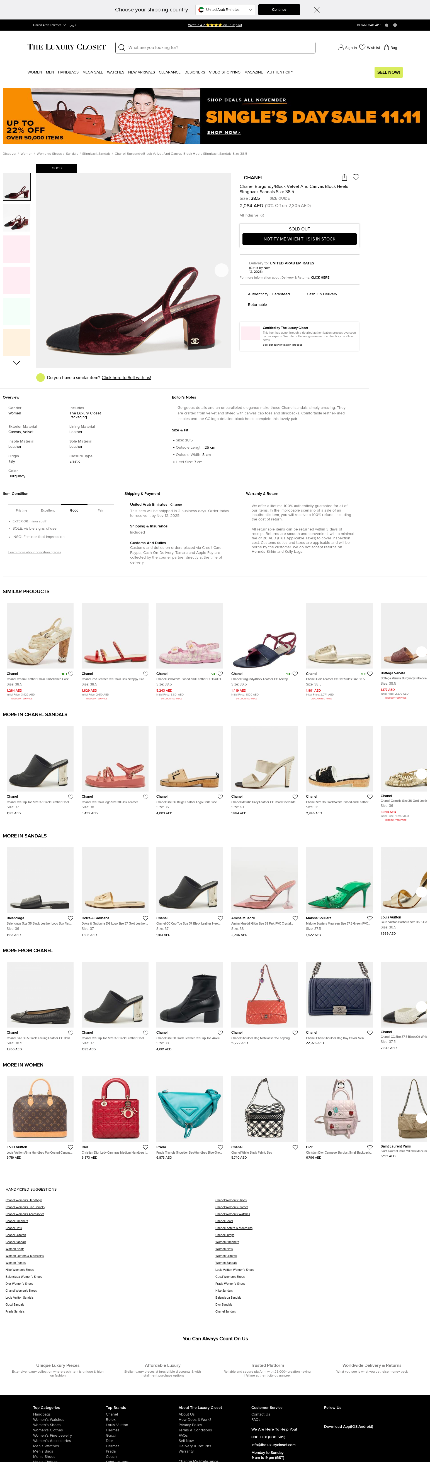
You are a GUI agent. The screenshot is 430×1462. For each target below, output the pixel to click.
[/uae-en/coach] (142, 1457)
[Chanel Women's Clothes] (319, 1209)
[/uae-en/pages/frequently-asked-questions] (215, 1436)
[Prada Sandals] (110, 1313)
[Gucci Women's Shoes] (319, 1278)
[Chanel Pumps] (319, 1237)
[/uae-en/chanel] (142, 1414)
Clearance (170, 72)
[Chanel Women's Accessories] (110, 1216)
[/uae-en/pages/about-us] (215, 1414)
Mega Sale (92, 72)
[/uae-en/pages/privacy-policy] (215, 1425)
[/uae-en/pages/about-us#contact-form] (287, 1414)
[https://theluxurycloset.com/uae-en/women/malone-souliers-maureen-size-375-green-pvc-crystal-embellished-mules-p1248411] (339, 889)
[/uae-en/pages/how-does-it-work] (215, 1420)
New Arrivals (141, 72)
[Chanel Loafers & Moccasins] (319, 1230)
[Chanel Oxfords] (110, 1237)
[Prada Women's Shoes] (319, 1285)
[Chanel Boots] (319, 1223)
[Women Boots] (110, 1250)
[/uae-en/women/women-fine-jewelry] (69, 1436)
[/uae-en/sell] (215, 1441)
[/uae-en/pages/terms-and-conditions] (215, 1430)
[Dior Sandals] (319, 1306)
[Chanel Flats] (110, 1230)
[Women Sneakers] (319, 1243)
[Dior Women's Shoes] (110, 1285)
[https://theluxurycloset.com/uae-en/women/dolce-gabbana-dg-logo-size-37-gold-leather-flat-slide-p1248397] (115, 889)
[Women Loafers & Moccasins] (110, 1257)
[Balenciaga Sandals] (319, 1299)
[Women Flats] (319, 1250)
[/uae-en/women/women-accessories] (69, 1441)
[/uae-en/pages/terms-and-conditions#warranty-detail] (215, 1451)
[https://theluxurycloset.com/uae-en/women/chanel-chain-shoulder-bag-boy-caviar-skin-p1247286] (339, 1001)
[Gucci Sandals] (110, 1306)
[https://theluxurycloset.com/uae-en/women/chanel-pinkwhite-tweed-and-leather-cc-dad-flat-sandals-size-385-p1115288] (189, 649)
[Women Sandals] (319, 1264)
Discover (9, 154)
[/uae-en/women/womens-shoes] (69, 1425)
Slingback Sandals (96, 154)
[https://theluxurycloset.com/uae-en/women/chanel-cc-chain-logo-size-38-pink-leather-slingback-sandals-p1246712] (115, 768)
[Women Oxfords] (319, 1257)
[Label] (220, 47)
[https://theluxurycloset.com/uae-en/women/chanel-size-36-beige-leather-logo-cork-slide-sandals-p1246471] (189, 768)
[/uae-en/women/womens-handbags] (69, 1414)
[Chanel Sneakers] (110, 1223)
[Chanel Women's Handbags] (110, 1202)
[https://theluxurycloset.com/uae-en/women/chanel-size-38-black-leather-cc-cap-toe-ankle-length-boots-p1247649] (189, 1004)
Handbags (68, 72)
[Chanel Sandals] (110, 1243)
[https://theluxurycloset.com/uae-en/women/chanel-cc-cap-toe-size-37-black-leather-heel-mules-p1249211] (40, 768)
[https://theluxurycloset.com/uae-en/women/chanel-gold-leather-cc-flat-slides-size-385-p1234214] (339, 649)
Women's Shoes (49, 154)
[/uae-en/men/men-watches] (69, 1446)
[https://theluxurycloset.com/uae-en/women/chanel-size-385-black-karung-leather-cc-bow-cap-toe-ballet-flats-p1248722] (40, 1004)
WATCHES (115, 72)
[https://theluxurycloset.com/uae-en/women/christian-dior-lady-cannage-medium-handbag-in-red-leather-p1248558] (115, 1115)
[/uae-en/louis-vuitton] (142, 1425)
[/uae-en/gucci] (142, 1436)
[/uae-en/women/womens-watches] (69, 1420)
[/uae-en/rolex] (142, 1420)
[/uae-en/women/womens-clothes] (69, 1430)
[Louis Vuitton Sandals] (110, 1299)
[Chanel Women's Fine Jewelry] (110, 1209)
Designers (194, 72)
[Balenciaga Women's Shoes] (110, 1278)
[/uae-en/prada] (142, 1451)
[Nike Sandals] (319, 1292)
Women (35, 72)
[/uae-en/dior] (142, 1441)
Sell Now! (388, 72)
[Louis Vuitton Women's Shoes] (319, 1271)
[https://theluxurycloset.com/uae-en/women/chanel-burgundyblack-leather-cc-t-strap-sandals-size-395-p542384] (264, 649)
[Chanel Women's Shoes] (319, 1202)
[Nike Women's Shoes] (110, 1271)
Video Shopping (224, 72)
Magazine (253, 72)
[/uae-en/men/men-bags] (69, 1451)
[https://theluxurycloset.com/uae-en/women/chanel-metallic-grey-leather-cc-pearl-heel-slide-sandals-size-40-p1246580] (264, 768)
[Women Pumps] (110, 1264)
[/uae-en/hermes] (142, 1430)
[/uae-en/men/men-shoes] (69, 1457)
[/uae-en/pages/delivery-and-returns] (215, 1446)
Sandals (72, 154)
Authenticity (280, 72)
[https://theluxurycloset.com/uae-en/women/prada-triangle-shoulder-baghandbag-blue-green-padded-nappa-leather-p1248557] (189, 1115)
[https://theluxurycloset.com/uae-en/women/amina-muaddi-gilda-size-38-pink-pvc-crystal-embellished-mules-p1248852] (264, 889)
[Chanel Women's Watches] (319, 1216)
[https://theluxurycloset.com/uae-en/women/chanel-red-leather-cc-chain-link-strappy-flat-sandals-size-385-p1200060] (115, 649)
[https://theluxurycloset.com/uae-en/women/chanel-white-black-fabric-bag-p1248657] (264, 1115)
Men (50, 72)
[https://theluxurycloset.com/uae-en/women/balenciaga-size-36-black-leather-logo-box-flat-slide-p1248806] (40, 889)
